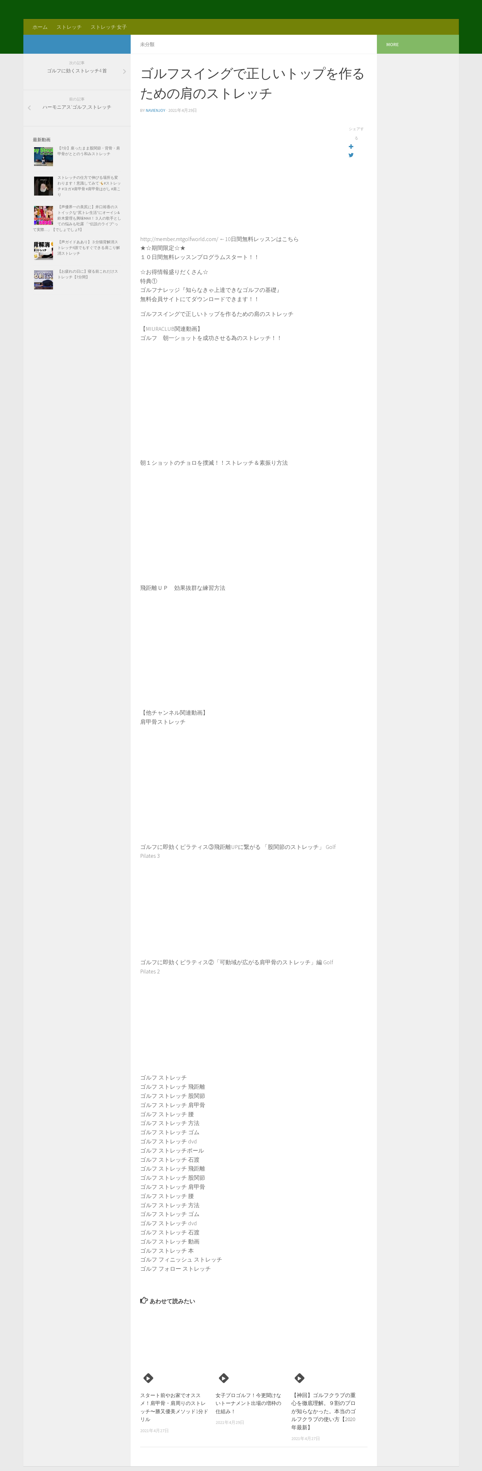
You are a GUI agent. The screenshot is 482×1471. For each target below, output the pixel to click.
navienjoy (156, 110)
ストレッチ (69, 27)
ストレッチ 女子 (109, 27)
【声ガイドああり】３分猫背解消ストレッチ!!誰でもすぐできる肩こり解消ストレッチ (88, 247)
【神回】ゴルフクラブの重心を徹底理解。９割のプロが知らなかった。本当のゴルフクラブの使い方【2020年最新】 (323, 1410)
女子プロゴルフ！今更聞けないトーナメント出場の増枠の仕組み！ (248, 1402)
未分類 (147, 44)
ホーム (40, 27)
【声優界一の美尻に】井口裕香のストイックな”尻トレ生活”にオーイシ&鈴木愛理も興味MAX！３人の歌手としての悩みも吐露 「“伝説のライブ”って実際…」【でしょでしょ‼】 (77, 218)
